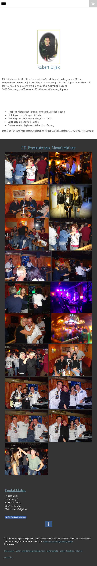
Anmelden (8, 557)
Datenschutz (52, 551)
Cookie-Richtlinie (67, 551)
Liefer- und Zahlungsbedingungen (58, 541)
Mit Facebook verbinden (15, 517)
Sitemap (79, 551)
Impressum (9, 551)
